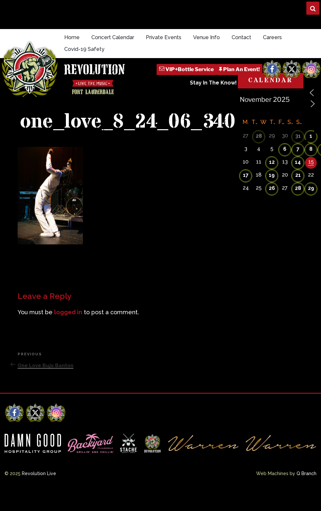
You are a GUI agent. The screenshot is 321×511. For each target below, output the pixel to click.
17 (246, 175)
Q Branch (306, 473)
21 (298, 175)
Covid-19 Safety (84, 49)
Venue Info (206, 37)
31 (298, 136)
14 (298, 162)
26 (272, 188)
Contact (241, 37)
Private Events (163, 37)
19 (272, 175)
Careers (272, 37)
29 (311, 188)
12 (272, 162)
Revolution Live (39, 473)
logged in (68, 312)
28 (259, 136)
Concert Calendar (112, 37)
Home (72, 37)
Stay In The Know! (213, 83)
